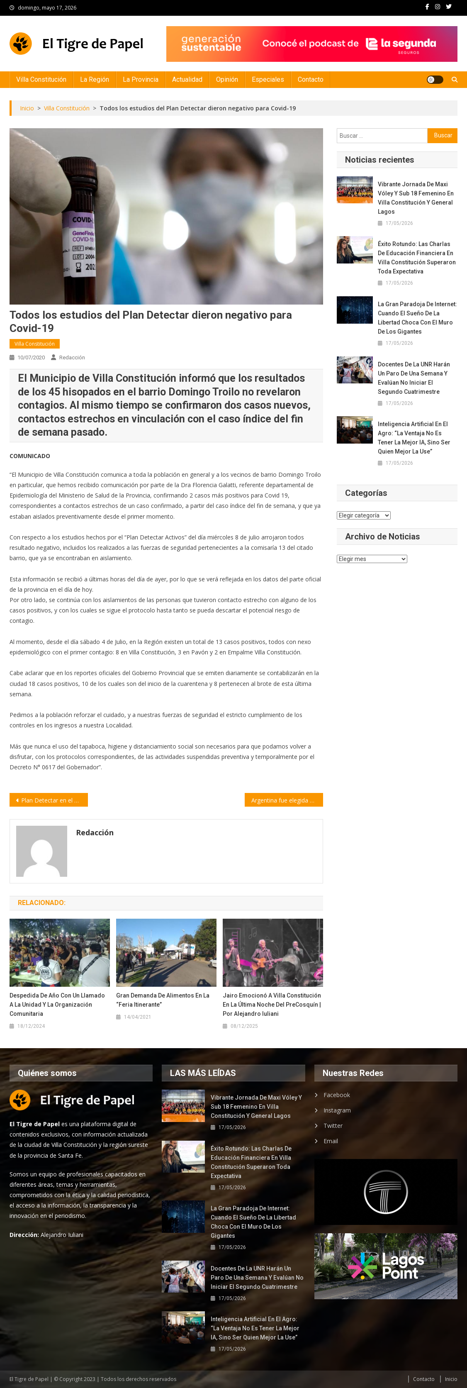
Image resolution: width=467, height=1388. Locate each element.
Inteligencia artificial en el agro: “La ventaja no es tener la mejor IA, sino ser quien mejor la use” (414, 438)
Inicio (451, 1379)
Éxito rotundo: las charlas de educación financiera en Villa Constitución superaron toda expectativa (417, 258)
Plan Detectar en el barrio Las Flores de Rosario (54, 800)
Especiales (268, 79)
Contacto (310, 79)
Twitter (333, 1125)
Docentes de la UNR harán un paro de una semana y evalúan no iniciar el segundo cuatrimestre (414, 378)
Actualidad (187, 79)
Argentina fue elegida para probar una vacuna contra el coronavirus (287, 800)
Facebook (336, 1095)
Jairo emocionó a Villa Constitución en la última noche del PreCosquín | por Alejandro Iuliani (272, 1004)
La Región (94, 79)
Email (330, 1141)
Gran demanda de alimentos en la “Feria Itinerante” (162, 1000)
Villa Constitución (41, 79)
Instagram (337, 1110)
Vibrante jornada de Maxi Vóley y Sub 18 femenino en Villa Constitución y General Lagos (416, 198)
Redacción (72, 357)
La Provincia (140, 79)
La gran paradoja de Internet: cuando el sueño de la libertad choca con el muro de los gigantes (417, 318)
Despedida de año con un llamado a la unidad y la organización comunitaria (57, 1004)
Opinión (227, 79)
